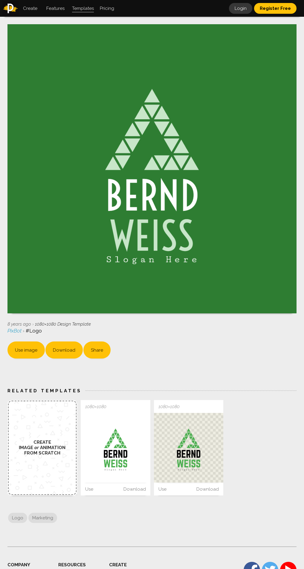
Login (241, 8)
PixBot (15, 331)
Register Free (275, 8)
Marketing (42, 518)
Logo (17, 518)
